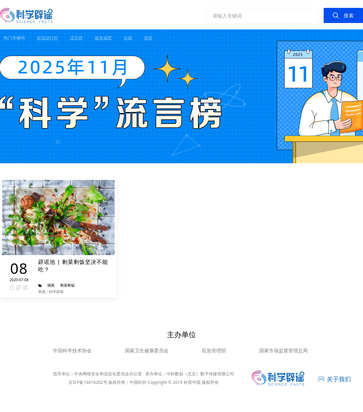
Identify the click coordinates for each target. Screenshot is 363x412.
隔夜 (51, 285)
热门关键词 (14, 38)
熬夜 (148, 38)
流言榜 (76, 38)
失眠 (128, 38)
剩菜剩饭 (67, 285)
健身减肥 (103, 38)
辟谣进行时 (47, 38)
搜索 (349, 15)
